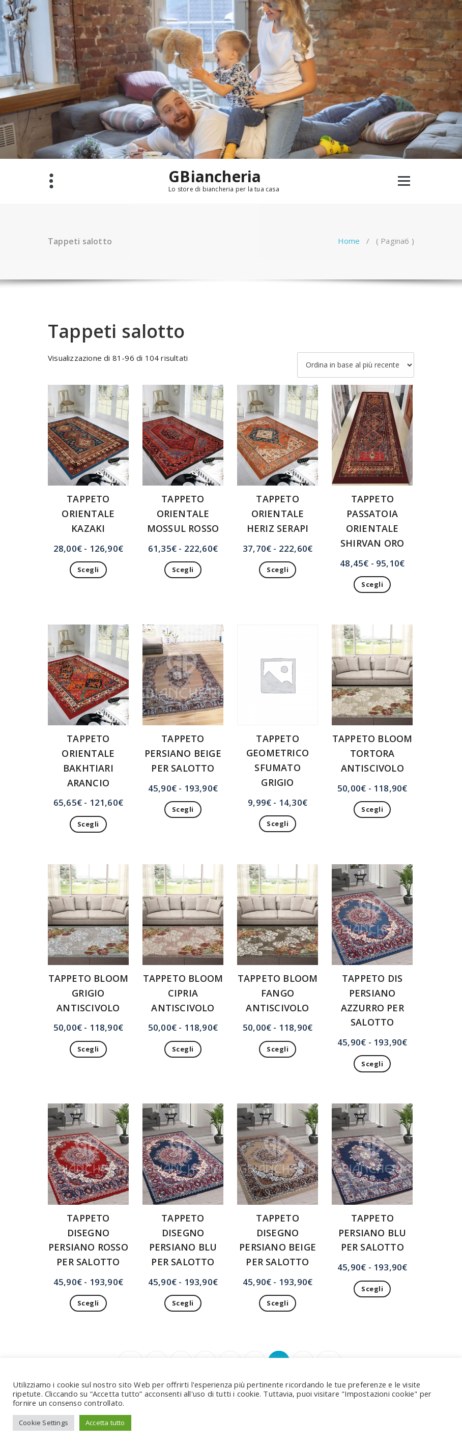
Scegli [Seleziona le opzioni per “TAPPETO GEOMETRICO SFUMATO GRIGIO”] (277, 823)
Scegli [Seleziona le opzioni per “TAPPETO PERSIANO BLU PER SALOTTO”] (372, 1288)
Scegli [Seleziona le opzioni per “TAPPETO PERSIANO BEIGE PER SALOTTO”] (183, 809)
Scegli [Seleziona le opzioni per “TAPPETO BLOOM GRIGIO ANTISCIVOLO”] (88, 1049)
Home (349, 241)
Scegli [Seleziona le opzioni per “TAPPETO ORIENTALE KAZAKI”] (88, 569)
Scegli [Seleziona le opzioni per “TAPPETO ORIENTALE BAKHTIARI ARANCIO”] (88, 824)
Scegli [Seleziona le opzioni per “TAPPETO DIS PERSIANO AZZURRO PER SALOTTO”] (372, 1063)
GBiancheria (214, 176)
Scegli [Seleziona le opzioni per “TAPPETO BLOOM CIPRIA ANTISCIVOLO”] (183, 1049)
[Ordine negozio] (355, 365)
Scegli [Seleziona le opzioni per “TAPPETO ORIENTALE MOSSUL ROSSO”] (183, 569)
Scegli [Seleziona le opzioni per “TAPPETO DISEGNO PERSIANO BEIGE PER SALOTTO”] (277, 1303)
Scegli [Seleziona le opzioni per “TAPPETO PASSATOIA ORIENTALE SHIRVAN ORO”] (372, 584)
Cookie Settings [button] (43, 1422)
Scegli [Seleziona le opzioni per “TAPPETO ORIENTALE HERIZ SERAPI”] (277, 569)
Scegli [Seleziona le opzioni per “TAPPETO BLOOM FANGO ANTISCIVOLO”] (277, 1049)
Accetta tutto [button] (105, 1422)
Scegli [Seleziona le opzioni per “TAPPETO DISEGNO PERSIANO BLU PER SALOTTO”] (183, 1303)
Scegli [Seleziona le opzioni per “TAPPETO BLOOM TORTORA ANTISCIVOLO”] (372, 809)
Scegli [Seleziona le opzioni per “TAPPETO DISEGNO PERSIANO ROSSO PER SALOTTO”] (88, 1303)
